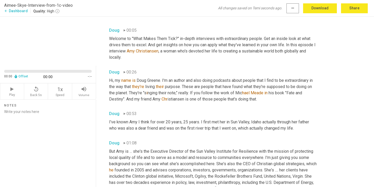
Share (354, 8)
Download (320, 8)
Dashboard (16, 11)
